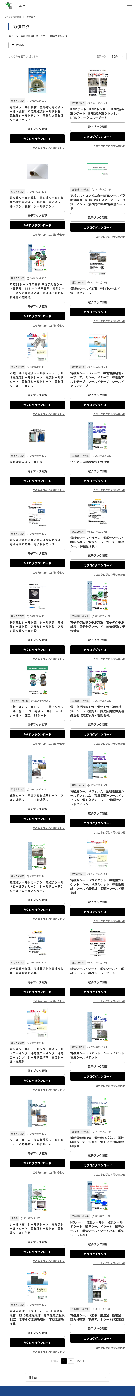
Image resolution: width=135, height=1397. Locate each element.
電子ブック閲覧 (37, 129)
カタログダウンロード (37, 139)
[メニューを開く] (129, 5)
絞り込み (17, 45)
